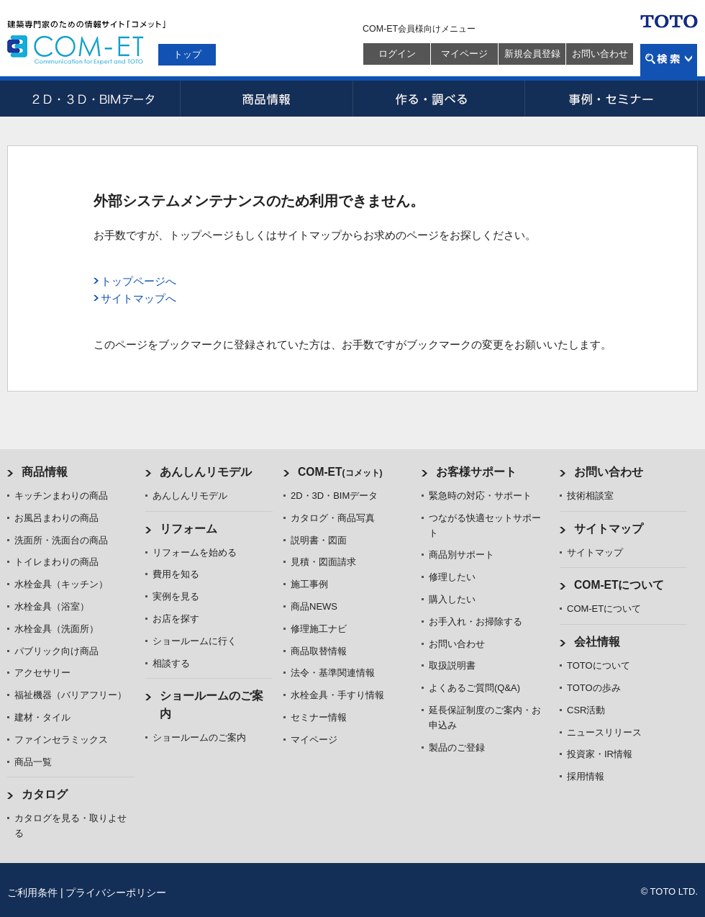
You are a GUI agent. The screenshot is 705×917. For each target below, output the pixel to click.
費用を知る (176, 574)
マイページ (464, 53)
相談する (171, 663)
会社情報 (597, 642)
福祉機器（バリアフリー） (70, 695)
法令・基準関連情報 (333, 672)
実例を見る (176, 596)
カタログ (45, 794)
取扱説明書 (452, 665)
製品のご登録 (457, 747)
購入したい (452, 599)
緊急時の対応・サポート (480, 495)
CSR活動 (586, 710)
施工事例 (309, 584)
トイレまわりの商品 (56, 561)
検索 (668, 60)
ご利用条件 (32, 892)
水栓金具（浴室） (51, 606)
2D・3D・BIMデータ (93, 99)
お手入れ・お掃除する (475, 621)
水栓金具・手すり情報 (337, 695)
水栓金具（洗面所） (56, 628)
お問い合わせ (600, 53)
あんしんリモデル (206, 472)
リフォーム (188, 529)
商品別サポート (461, 554)
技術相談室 (590, 495)
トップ (187, 54)
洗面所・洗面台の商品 (61, 540)
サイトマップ (608, 529)
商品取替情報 (319, 651)
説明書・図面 (319, 540)
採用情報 (585, 776)
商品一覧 (33, 761)
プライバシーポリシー (115, 892)
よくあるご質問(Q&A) (474, 687)
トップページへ (138, 281)
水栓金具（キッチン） (61, 584)
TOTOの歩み (594, 687)
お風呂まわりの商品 (56, 517)
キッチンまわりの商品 (61, 495)
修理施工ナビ (319, 628)
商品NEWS (314, 606)
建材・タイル (42, 717)
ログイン (397, 53)
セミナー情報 (319, 717)
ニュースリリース (604, 732)
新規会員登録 (532, 53)
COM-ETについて (619, 585)
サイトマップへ (138, 298)
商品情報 (266, 99)
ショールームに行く (195, 641)
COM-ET (340, 472)
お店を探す (176, 618)
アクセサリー (42, 672)
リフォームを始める (195, 552)
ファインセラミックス (61, 739)
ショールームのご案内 (199, 737)
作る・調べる (438, 99)
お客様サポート (476, 472)
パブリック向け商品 (56, 651)
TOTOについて (598, 665)
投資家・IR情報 (599, 754)
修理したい (452, 577)
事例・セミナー (611, 99)
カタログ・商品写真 (333, 517)
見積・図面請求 (323, 561)
